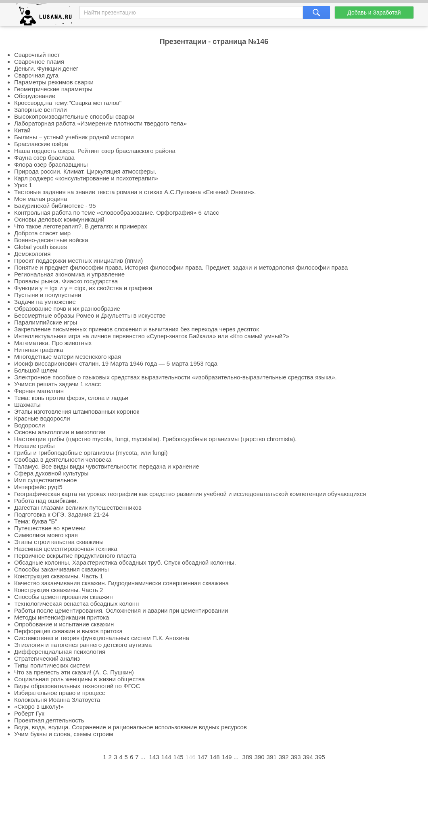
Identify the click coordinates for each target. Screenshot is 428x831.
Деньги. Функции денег (46, 68)
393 (296, 757)
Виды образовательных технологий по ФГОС (77, 685)
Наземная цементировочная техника (65, 548)
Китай (22, 130)
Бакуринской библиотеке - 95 (55, 205)
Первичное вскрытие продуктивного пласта (75, 555)
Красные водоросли (42, 418)
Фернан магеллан (39, 390)
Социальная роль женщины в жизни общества (79, 679)
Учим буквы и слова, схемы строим (63, 734)
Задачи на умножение (45, 301)
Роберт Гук (29, 713)
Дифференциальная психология (59, 651)
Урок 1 (23, 185)
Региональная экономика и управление (69, 274)
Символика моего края (46, 535)
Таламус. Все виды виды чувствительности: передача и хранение (106, 466)
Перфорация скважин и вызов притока (68, 631)
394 (308, 757)
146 (191, 757)
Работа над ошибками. (46, 500)
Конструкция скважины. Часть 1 (58, 576)
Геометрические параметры (53, 89)
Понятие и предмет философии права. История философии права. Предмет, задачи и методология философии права (181, 267)
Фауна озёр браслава (44, 157)
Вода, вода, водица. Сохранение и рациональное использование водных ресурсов (130, 727)
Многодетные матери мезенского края (67, 356)
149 (227, 757)
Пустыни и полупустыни (47, 294)
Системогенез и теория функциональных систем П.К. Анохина (101, 637)
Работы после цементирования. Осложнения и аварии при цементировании (121, 610)
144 (166, 757)
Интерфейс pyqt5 (38, 487)
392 (284, 757)
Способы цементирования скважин (63, 596)
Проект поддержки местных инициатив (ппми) (78, 260)
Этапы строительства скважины (59, 541)
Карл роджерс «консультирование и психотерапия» (86, 178)
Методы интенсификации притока (61, 617)
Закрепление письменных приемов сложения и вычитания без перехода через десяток (136, 329)
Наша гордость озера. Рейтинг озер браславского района (94, 150)
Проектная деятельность (49, 720)
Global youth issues (40, 246)
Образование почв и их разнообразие (67, 308)
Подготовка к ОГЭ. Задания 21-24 (61, 514)
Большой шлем (35, 370)
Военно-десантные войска (51, 240)
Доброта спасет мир (42, 233)
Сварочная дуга (36, 75)
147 (203, 757)
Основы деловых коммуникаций (59, 219)
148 (215, 757)
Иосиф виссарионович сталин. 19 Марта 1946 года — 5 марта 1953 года (115, 363)
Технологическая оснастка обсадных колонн (76, 603)
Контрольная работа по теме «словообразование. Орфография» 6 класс (116, 212)
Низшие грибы (34, 445)
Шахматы (27, 404)
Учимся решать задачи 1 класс (57, 384)
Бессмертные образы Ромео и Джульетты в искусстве (90, 315)
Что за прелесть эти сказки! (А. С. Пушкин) (74, 672)
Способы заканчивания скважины (61, 569)
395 (320, 757)
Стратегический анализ (47, 658)
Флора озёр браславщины (51, 164)
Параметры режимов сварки (54, 82)
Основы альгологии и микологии (59, 432)
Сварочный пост (37, 54)
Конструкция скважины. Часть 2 (58, 589)
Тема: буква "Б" (35, 521)
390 (260, 757)
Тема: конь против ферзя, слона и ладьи (71, 397)
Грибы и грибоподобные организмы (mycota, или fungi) (90, 452)
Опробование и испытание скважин (64, 624)
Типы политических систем (52, 665)
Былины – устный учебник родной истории (74, 137)
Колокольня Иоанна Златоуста (57, 699)
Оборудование (34, 95)
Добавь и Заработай (374, 12)
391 (272, 757)
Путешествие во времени (50, 528)
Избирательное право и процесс (59, 692)
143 (154, 757)
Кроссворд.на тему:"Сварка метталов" (67, 102)
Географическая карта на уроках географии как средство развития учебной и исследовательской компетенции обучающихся (190, 493)
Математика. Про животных (53, 342)
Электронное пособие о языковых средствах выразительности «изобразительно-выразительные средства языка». (175, 377)
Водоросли (29, 425)
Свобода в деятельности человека (62, 459)
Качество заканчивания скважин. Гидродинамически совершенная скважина (121, 583)
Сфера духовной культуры (51, 473)
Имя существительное (45, 480)
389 (247, 757)
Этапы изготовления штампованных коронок (76, 411)
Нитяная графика (38, 349)
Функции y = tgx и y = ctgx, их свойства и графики (83, 288)
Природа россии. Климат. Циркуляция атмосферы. (85, 171)
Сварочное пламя (39, 61)
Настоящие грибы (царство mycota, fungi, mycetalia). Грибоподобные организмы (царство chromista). (155, 438)
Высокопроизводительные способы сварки (74, 116)
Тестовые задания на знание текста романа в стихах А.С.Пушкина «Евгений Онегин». (135, 191)
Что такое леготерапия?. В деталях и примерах (80, 226)
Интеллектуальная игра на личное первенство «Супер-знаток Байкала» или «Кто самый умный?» (151, 336)
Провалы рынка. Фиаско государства (66, 281)
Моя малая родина (40, 198)
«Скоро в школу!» (39, 706)
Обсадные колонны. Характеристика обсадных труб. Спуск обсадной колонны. (125, 562)
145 (178, 757)
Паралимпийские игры (45, 322)
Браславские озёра (41, 143)
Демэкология (32, 253)
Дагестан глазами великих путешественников (78, 507)
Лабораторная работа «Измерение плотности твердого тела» (100, 123)
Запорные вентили (40, 109)
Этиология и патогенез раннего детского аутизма (83, 644)
